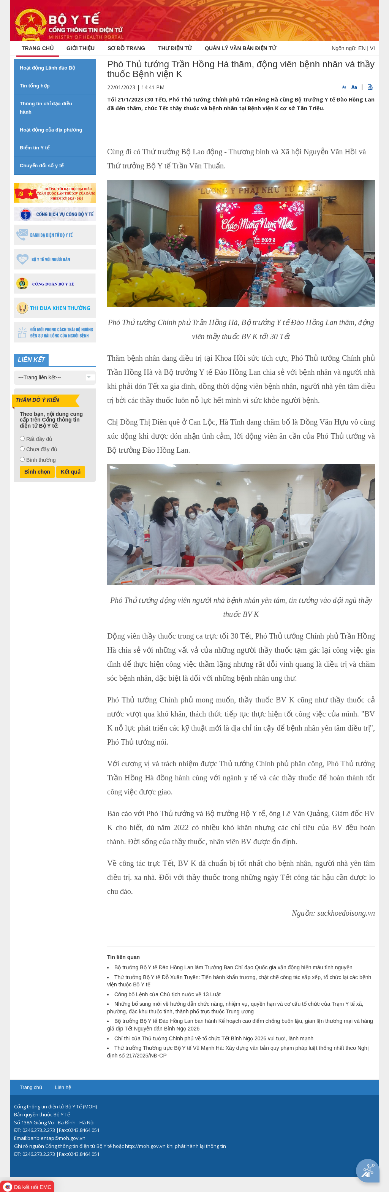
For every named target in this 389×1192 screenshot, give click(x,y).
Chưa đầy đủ (41, 449)
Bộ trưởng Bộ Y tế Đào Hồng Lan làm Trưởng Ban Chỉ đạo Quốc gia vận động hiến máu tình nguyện (233, 967)
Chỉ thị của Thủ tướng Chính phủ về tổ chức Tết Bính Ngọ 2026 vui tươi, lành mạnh (213, 1038)
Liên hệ (63, 1087)
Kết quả (71, 472)
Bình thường (41, 460)
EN (361, 48)
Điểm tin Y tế (34, 148)
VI (372, 48)
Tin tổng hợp (35, 86)
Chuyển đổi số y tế (41, 165)
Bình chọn (37, 472)
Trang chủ (31, 1087)
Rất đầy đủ (39, 439)
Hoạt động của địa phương (51, 130)
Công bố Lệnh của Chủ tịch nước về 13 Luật (167, 994)
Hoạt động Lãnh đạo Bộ (47, 68)
